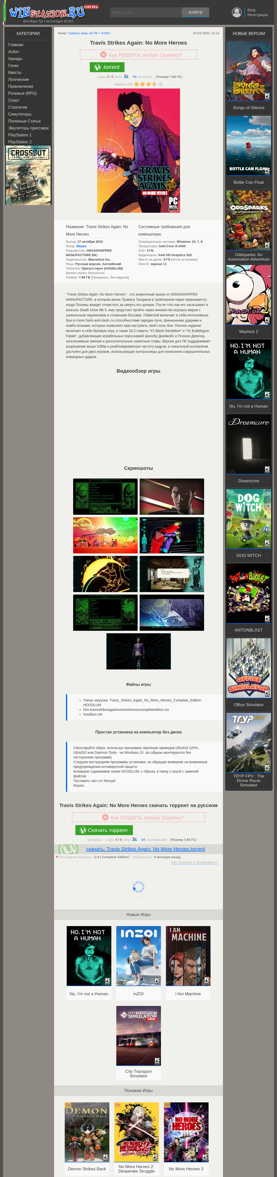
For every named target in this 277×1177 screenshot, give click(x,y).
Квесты (14, 72)
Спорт (13, 100)
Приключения (20, 86)
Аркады (15, 59)
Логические (18, 79)
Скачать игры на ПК (83, 33)
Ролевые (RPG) (22, 93)
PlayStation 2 (19, 142)
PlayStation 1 (19, 135)
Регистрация (257, 15)
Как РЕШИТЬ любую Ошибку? (145, 55)
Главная (15, 45)
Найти (196, 12)
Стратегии (17, 107)
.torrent (111, 67)
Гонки (13, 65)
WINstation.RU (48, 12)
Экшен (81, 246)
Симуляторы (19, 114)
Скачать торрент (108, 830)
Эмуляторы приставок (28, 128)
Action (13, 52)
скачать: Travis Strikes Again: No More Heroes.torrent (145, 849)
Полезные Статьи (24, 121)
